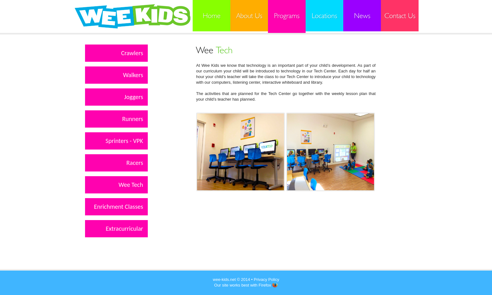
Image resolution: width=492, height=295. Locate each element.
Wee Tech (131, 184)
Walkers (133, 75)
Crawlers (132, 53)
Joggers (133, 97)
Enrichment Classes (118, 206)
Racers (134, 162)
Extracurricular (124, 228)
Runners (132, 119)
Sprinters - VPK (124, 141)
